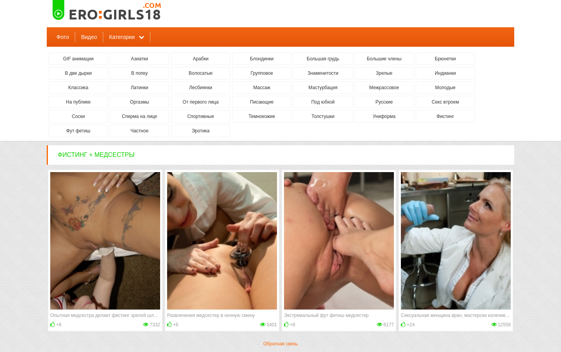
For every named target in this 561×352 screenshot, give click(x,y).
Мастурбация (323, 87)
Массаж (261, 87)
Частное (139, 131)
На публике (78, 102)
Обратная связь (280, 344)
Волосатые (200, 73)
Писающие (261, 102)
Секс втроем (445, 102)
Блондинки (261, 59)
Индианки (445, 73)
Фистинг (445, 116)
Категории (122, 37)
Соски (78, 116)
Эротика (201, 131)
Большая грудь (323, 59)
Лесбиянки (200, 87)
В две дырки (78, 73)
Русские (384, 102)
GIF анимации (78, 59)
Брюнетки (445, 59)
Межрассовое (384, 87)
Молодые (445, 87)
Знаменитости (322, 73)
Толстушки (322, 116)
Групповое (262, 73)
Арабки (200, 59)
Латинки (139, 87)
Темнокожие (262, 116)
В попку (139, 73)
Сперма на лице (139, 116)
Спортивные (200, 116)
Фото (62, 37)
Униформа (384, 116)
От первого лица (201, 102)
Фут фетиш (78, 131)
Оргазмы (139, 102)
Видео (89, 37)
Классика (78, 87)
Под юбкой (323, 102)
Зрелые (384, 73)
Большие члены (384, 59)
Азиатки (139, 59)
